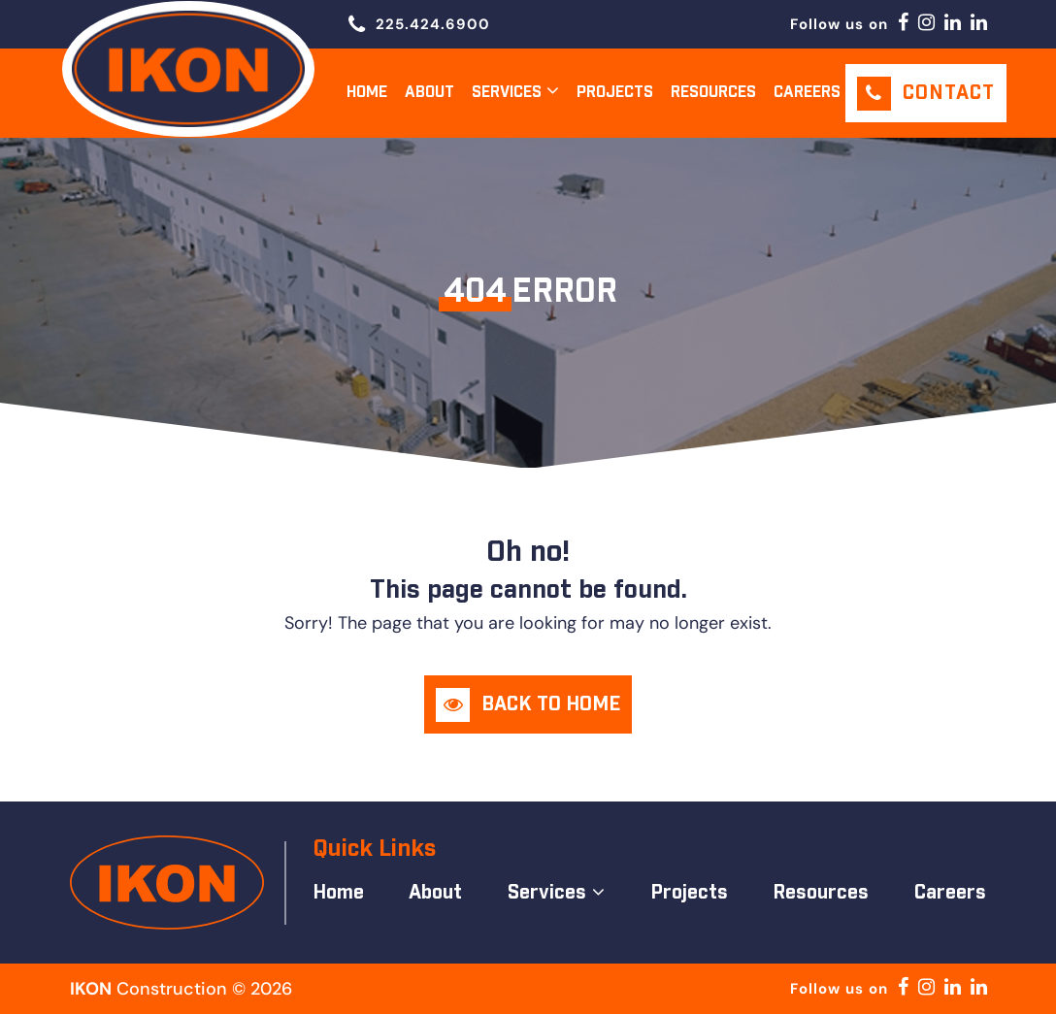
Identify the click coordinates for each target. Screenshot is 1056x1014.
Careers (807, 92)
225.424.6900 (433, 24)
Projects (615, 92)
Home (366, 92)
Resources (713, 92)
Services (507, 92)
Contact (949, 93)
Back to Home (550, 704)
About (429, 92)
